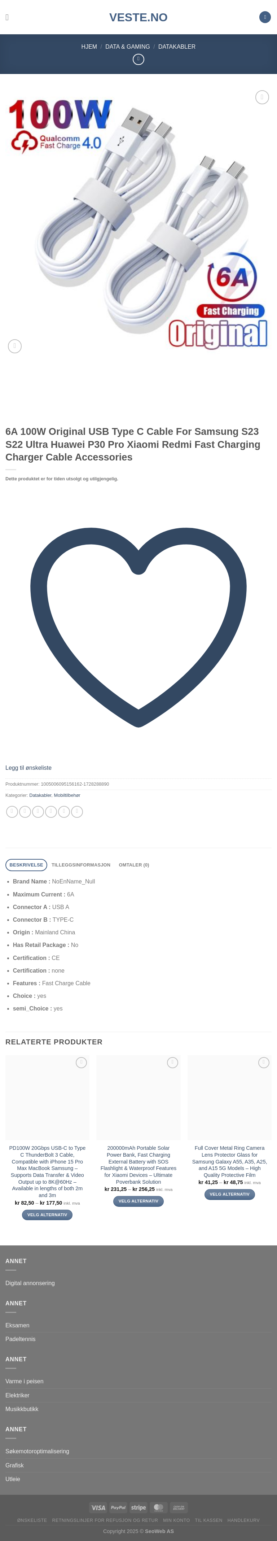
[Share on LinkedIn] (77, 812)
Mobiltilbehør (67, 795)
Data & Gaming (127, 47)
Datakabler (176, 47)
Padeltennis (20, 1339)
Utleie (12, 1479)
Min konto (176, 1520)
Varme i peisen (24, 1381)
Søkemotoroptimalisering (37, 1451)
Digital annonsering (30, 1283)
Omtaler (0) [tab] (134, 865)
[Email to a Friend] (51, 812)
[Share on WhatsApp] (12, 812)
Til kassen (209, 1520)
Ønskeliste (32, 1520)
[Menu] (9, 17)
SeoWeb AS (159, 1531)
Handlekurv (244, 1520)
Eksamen (17, 1325)
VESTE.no (138, 17)
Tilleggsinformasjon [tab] (81, 865)
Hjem (89, 47)
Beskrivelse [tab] (26, 865)
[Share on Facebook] (25, 812)
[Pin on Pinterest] (64, 812)
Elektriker (17, 1395)
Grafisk (14, 1465)
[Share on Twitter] (38, 812)
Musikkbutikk (22, 1409)
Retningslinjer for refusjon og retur (105, 1520)
